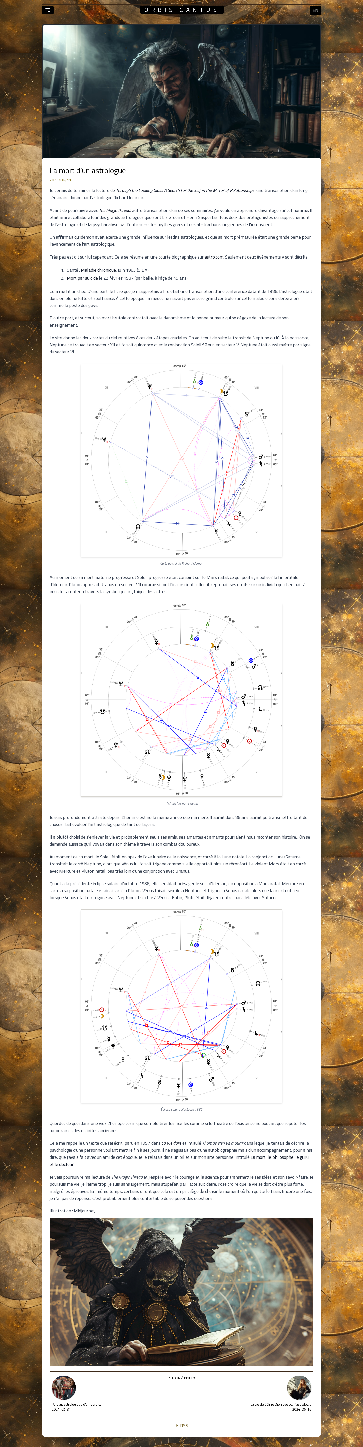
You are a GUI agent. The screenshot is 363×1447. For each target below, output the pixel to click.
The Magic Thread (114, 210)
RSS (181, 1425)
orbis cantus (182, 9)
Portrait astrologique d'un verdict (76, 1404)
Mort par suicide (82, 278)
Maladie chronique (98, 270)
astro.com (214, 256)
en (315, 10)
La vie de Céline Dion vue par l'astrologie (281, 1404)
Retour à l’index (181, 1378)
